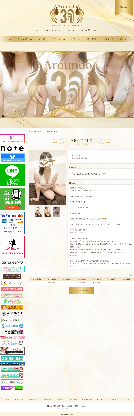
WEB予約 (109, 39)
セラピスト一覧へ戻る (81, 290)
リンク (127, 399)
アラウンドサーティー (70, 409)
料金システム (25, 39)
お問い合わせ (87, 399)
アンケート (126, 39)
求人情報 (92, 39)
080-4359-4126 (50, 30)
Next (131, 85)
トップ (8, 39)
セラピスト (42, 39)
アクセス (75, 39)
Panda (71, 414)
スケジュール (59, 39)
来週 (130, 275)
